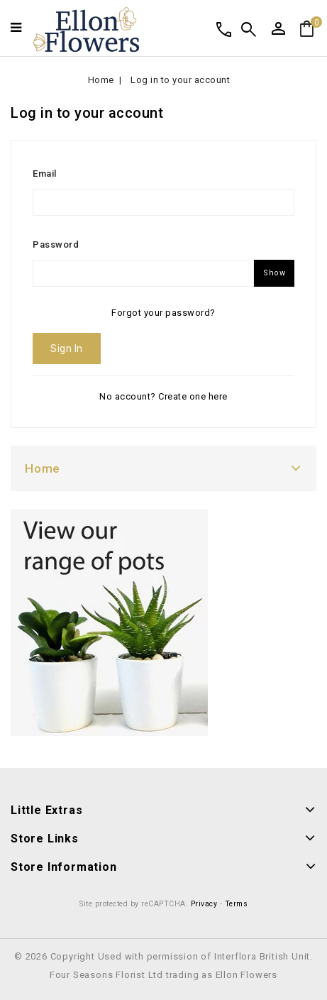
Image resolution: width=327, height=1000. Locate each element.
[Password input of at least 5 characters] (143, 273)
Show (274, 273)
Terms (236, 903)
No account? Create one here (163, 396)
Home (42, 468)
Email (45, 173)
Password (56, 244)
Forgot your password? (163, 312)
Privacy (204, 903)
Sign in (66, 348)
